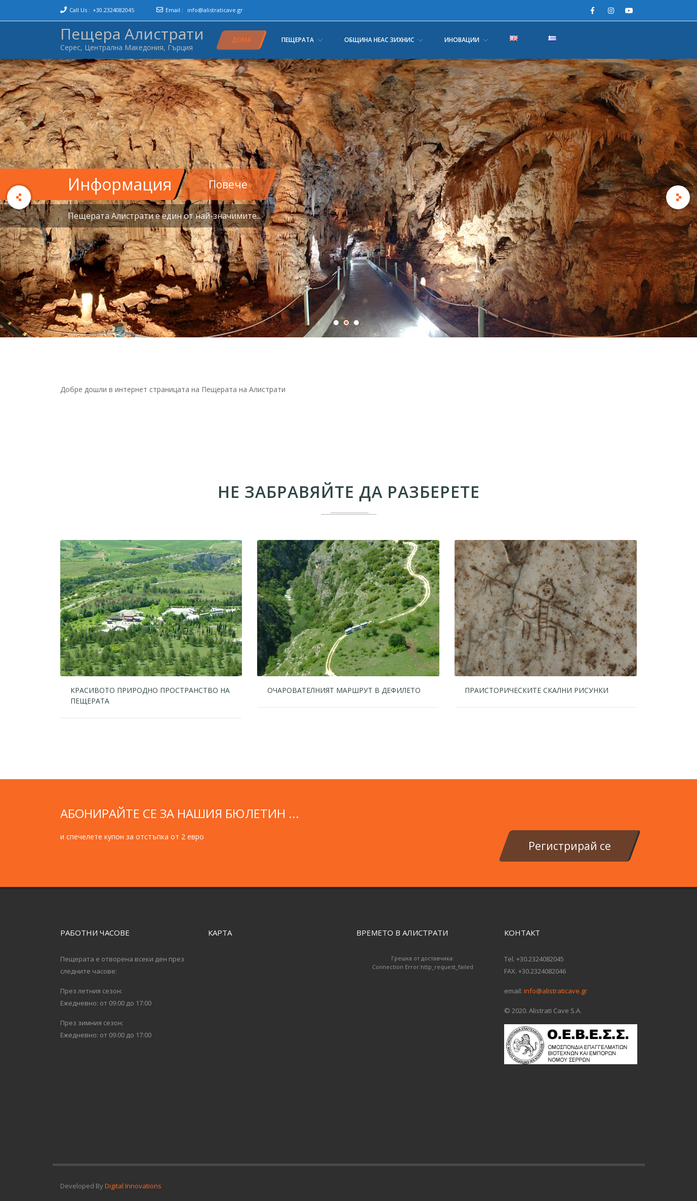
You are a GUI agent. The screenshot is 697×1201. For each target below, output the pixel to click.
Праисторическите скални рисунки (536, 690)
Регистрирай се (569, 846)
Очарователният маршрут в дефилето (344, 690)
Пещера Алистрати (132, 33)
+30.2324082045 (113, 10)
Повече (228, 184)
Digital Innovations (133, 1185)
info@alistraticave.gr (215, 10)
